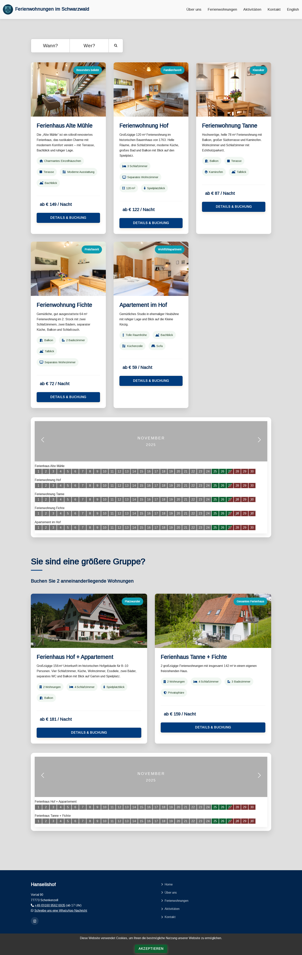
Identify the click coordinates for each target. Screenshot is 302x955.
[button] (43, 441)
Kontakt (274, 9)
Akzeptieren (151, 948)
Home (167, 884)
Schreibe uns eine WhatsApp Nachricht (60, 910)
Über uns (193, 9)
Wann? (50, 45)
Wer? (89, 45)
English (293, 9)
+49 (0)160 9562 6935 (50, 905)
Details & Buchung (68, 217)
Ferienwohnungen (222, 9)
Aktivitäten (252, 9)
